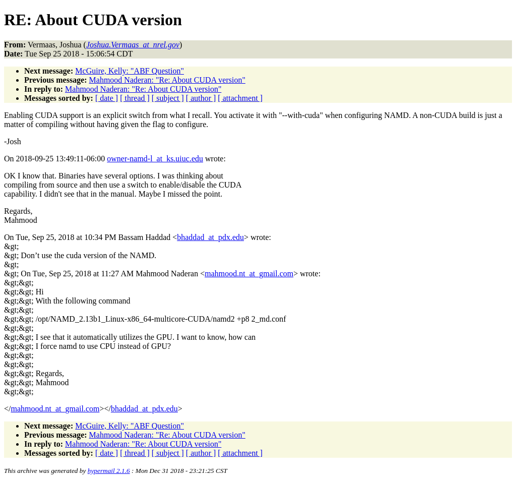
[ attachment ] (240, 98)
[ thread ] (135, 98)
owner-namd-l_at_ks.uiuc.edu (155, 158)
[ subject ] (168, 98)
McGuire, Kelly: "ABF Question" (129, 71)
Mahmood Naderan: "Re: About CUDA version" (167, 80)
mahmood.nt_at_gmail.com (249, 273)
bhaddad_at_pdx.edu (210, 237)
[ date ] (106, 98)
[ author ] (201, 98)
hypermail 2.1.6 (109, 470)
